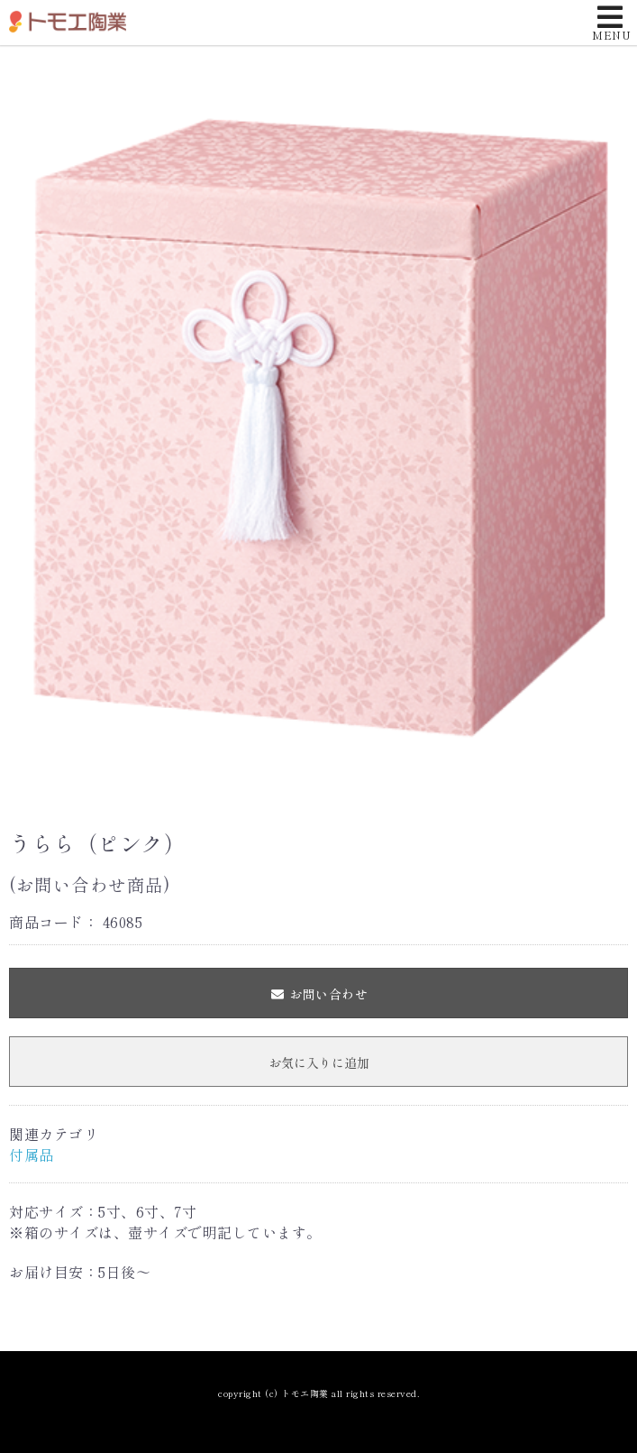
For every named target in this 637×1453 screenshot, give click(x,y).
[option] (318, 424)
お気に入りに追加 (318, 1062)
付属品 (31, 1154)
